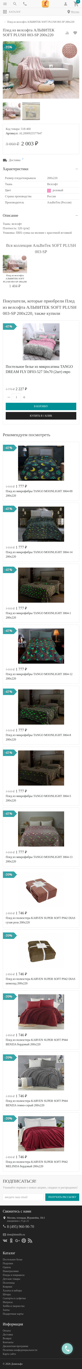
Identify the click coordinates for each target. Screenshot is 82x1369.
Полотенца (9, 1282)
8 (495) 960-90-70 (20, 1226)
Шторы (7, 1294)
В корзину (41, 406)
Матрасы (8, 1302)
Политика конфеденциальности (20, 1349)
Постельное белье (12, 1259)
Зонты (6, 1309)
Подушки (8, 1263)
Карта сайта (9, 1353)
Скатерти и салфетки (14, 1298)
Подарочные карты (13, 1313)
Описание (10, 215)
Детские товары (11, 1278)
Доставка (8, 1334)
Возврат (7, 1338)
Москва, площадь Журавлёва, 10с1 (26, 1217)
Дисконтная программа (15, 1346)
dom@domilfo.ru (16, 1234)
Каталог (12, 12)
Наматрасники (11, 1271)
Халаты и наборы (12, 1290)
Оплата (7, 1330)
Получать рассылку (62, 1197)
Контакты (8, 1342)
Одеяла (7, 1267)
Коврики (7, 1286)
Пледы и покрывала (14, 1274)
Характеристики (15, 169)
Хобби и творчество (14, 1306)
